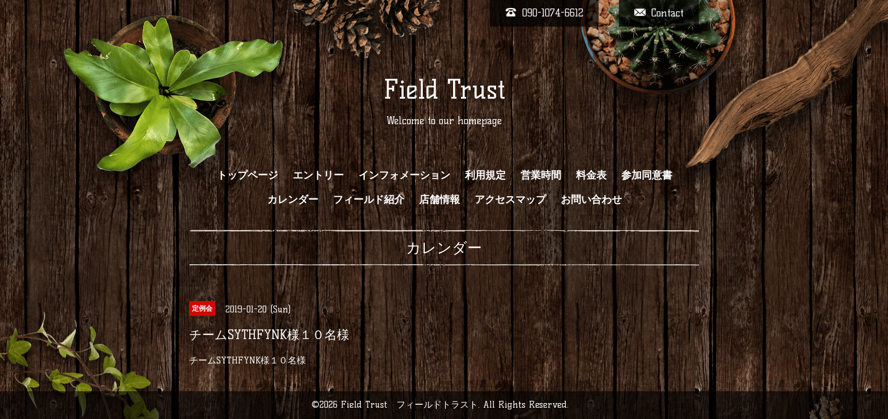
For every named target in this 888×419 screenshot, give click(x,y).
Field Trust (444, 89)
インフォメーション (404, 175)
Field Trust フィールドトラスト (409, 404)
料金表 (591, 175)
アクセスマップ (510, 199)
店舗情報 (439, 199)
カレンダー (292, 199)
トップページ (247, 175)
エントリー (318, 175)
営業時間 (540, 175)
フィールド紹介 (368, 199)
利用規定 (485, 175)
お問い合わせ (591, 199)
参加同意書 (646, 175)
